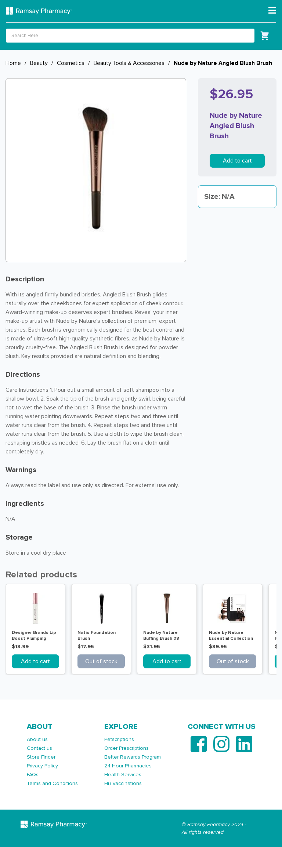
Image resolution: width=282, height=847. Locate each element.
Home (13, 63)
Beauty (39, 63)
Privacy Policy (42, 766)
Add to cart (237, 160)
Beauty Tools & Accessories (129, 63)
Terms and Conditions (52, 783)
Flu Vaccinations (123, 783)
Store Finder (41, 757)
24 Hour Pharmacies (128, 766)
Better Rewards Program (132, 757)
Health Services (122, 774)
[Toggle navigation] (272, 10)
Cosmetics (70, 63)
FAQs (33, 774)
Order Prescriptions (126, 748)
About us (37, 739)
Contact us (39, 748)
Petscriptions (119, 739)
